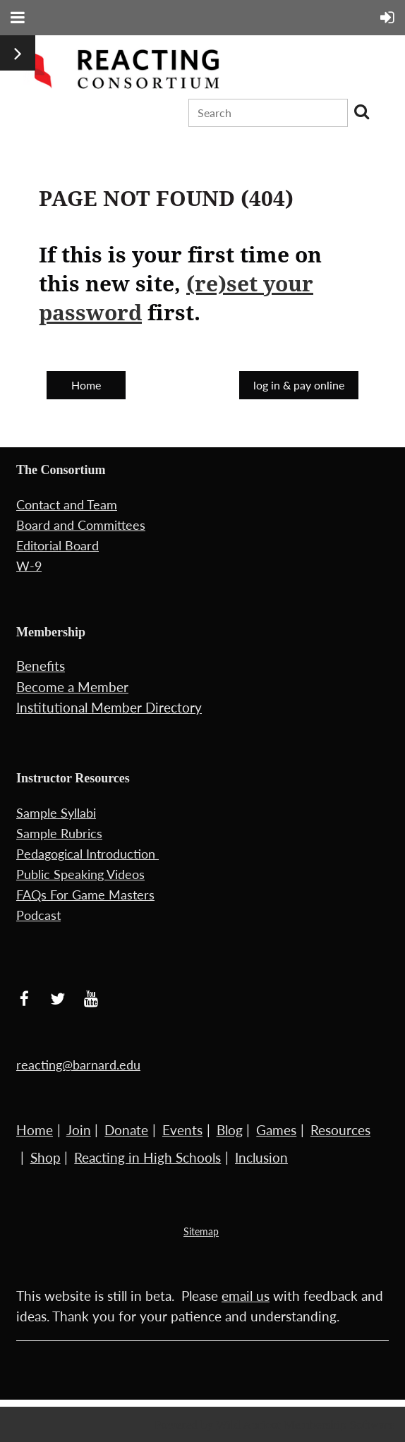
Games (276, 1130)
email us (246, 1296)
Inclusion (261, 1157)
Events (182, 1130)
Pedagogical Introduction (87, 853)
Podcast (38, 915)
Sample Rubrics (59, 833)
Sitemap (201, 1231)
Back (182, 382)
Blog (230, 1130)
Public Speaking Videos (80, 874)
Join (78, 1130)
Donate (126, 1130)
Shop (45, 1157)
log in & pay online (298, 385)
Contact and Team (66, 504)
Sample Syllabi (56, 812)
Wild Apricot (248, 1424)
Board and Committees (80, 525)
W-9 (29, 566)
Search (361, 111)
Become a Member (72, 687)
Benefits (40, 666)
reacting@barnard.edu (78, 1064)
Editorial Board (57, 545)
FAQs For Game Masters (85, 894)
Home (86, 385)
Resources (340, 1130)
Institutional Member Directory (109, 707)
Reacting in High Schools (147, 1157)
